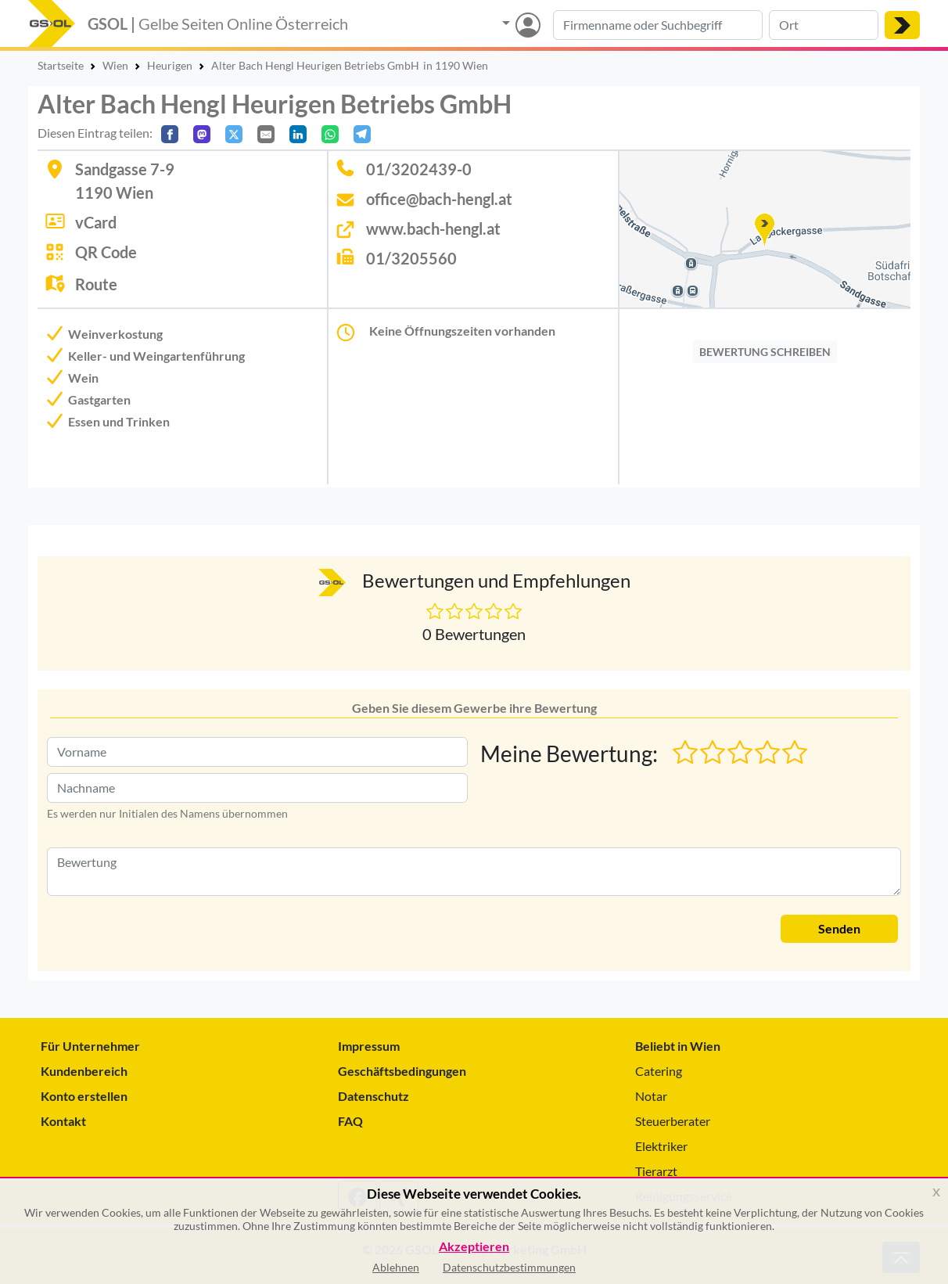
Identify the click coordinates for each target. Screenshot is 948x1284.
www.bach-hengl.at (433, 228)
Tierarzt (656, 1171)
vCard (96, 222)
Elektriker (661, 1145)
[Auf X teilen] (233, 134)
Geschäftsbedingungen (402, 1070)
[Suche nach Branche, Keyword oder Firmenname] (658, 25)
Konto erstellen (84, 1095)
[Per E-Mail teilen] (266, 134)
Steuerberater (672, 1120)
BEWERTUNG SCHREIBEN (765, 351)
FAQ (350, 1120)
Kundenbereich (84, 1070)
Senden (839, 928)
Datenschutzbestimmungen (509, 1267)
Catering (658, 1070)
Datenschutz (373, 1095)
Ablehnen (395, 1267)
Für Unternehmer (90, 1045)
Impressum (369, 1045)
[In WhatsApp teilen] (330, 134)
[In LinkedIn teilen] (298, 134)
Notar (651, 1095)
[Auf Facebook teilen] (169, 134)
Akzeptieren (474, 1246)
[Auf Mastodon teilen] (201, 134)
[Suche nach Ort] (823, 25)
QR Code (106, 252)
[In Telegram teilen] (362, 134)
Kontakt (63, 1120)
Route (96, 284)
